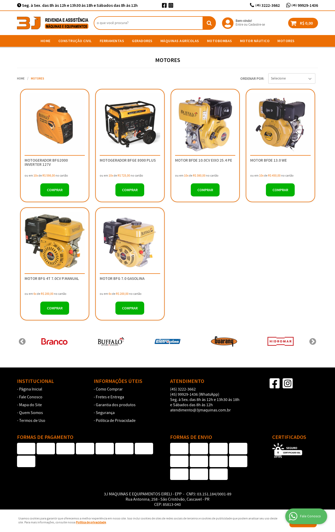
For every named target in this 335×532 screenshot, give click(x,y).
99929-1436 (305, 5)
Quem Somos (31, 413)
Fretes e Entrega (110, 397)
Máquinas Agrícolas (179, 40)
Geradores (142, 40)
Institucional (35, 381)
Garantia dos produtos (116, 405)
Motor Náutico (255, 40)
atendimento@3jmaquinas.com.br (200, 410)
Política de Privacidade (116, 420)
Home (46, 40)
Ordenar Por (251, 78)
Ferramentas (112, 40)
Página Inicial (30, 389)
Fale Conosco (30, 397)
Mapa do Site (30, 405)
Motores (286, 40)
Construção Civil (75, 40)
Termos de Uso (32, 420)
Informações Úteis (118, 381)
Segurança (105, 413)
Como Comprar (109, 389)
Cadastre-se (256, 24)
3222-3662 (267, 5)
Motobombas (219, 40)
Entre (239, 24)
